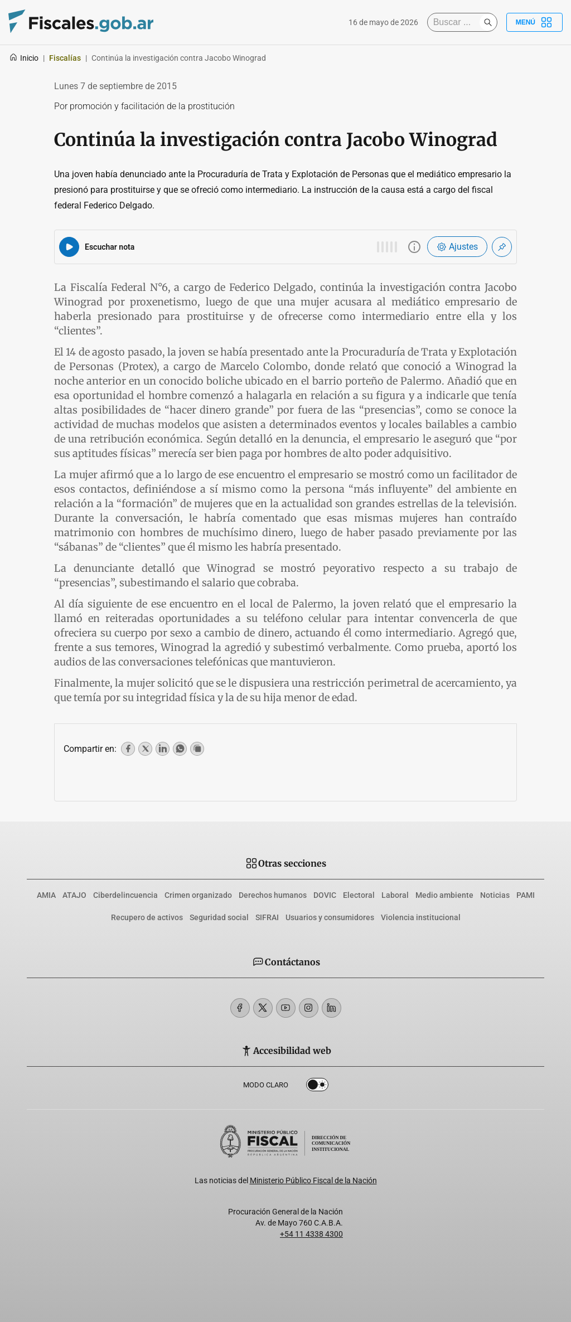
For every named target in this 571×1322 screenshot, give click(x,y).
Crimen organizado (198, 895)
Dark (317, 1087)
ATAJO (74, 895)
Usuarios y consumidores (330, 917)
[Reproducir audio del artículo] (69, 247)
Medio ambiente (444, 895)
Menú (534, 22)
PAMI (525, 895)
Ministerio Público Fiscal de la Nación (313, 1180)
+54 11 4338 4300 (311, 1233)
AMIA (46, 895)
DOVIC (324, 895)
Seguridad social (219, 917)
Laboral (395, 895)
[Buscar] (456, 22)
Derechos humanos (273, 895)
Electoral (359, 895)
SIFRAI (267, 917)
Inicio (23, 58)
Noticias (495, 895)
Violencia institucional (421, 917)
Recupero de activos (147, 917)
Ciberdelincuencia (125, 895)
